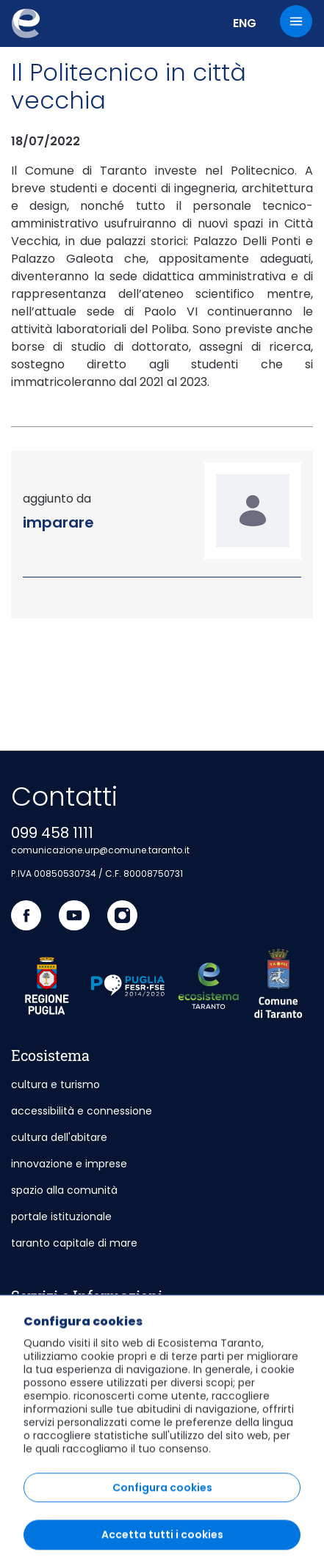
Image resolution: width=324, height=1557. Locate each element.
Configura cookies (162, 1540)
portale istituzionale (61, 1216)
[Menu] (296, 21)
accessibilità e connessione (81, 1111)
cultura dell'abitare (59, 1137)
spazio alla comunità (64, 1190)
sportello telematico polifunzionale (100, 1325)
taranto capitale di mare (74, 1243)
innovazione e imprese (69, 1163)
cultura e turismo (55, 1084)
